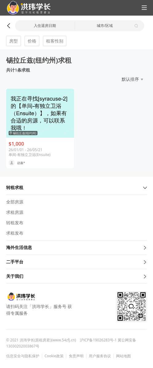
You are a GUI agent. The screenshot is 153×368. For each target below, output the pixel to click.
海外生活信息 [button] (76, 247)
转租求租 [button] (76, 187)
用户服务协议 (100, 356)
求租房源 (14, 212)
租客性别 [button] (54, 41)
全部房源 (14, 202)
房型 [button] (13, 41)
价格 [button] (32, 41)
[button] (26, 8)
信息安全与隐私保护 (22, 356)
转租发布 (14, 222)
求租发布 (14, 233)
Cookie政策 (54, 356)
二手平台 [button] (76, 262)
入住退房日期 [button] (45, 25)
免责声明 (76, 356)
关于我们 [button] (76, 276)
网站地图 (123, 356)
